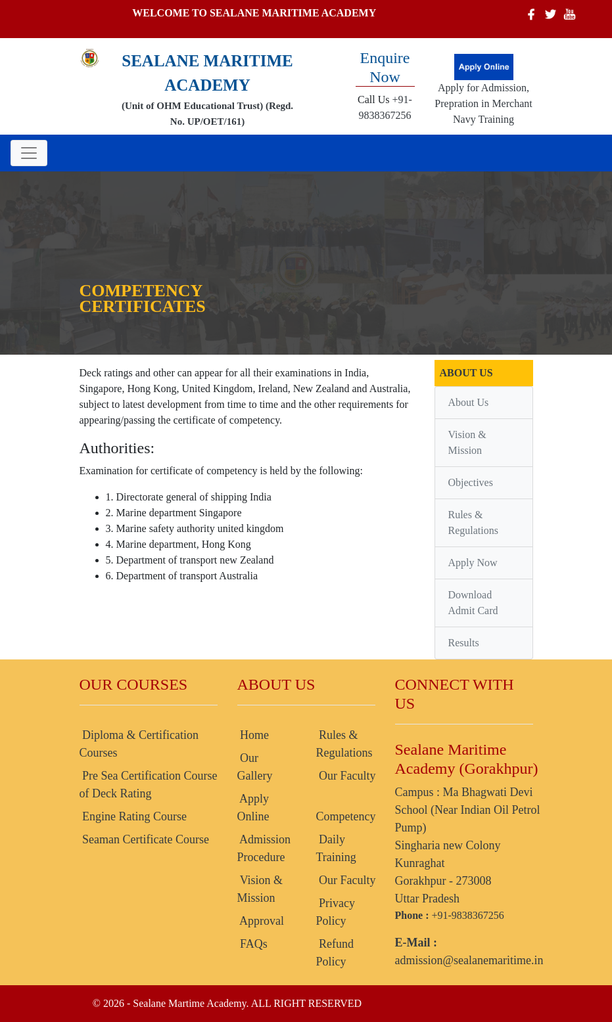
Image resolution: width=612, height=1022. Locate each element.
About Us (468, 402)
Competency (346, 816)
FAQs (252, 943)
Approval (261, 920)
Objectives (470, 482)
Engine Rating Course (133, 816)
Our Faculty (346, 775)
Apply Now (473, 562)
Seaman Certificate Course (144, 839)
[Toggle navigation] (29, 153)
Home (253, 735)
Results (463, 642)
